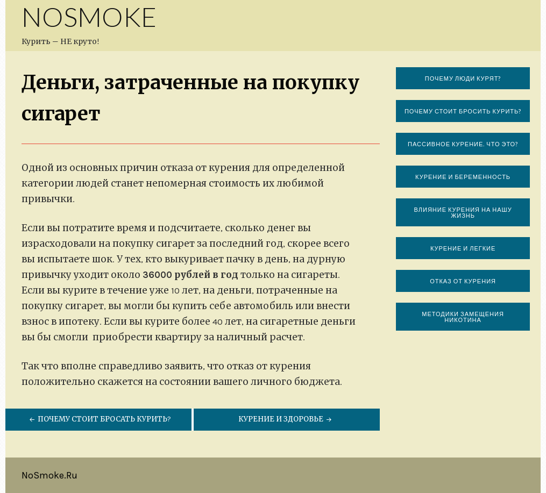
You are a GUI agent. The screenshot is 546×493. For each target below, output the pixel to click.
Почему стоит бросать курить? (99, 419)
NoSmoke (89, 17)
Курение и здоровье (286, 419)
